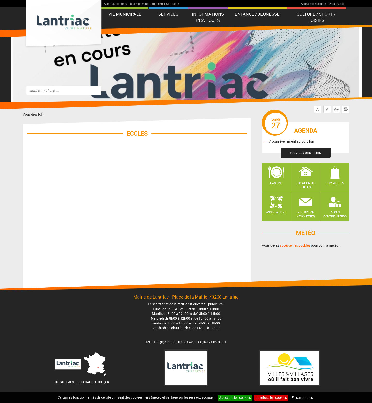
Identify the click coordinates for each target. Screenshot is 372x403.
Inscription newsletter (305, 214)
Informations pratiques (208, 17)
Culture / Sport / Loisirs (316, 17)
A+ (336, 109)
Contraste (172, 4)
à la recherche (139, 4)
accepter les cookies (295, 245)
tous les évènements (305, 152)
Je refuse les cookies (271, 397)
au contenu (119, 4)
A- (317, 109)
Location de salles (305, 185)
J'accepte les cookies (235, 397)
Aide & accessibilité (313, 4)
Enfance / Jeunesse (257, 14)
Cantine (276, 183)
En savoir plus (302, 397)
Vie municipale (124, 14)
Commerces (335, 183)
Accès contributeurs (335, 214)
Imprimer (346, 109)
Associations (276, 212)
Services (168, 14)
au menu (157, 4)
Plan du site (336, 4)
